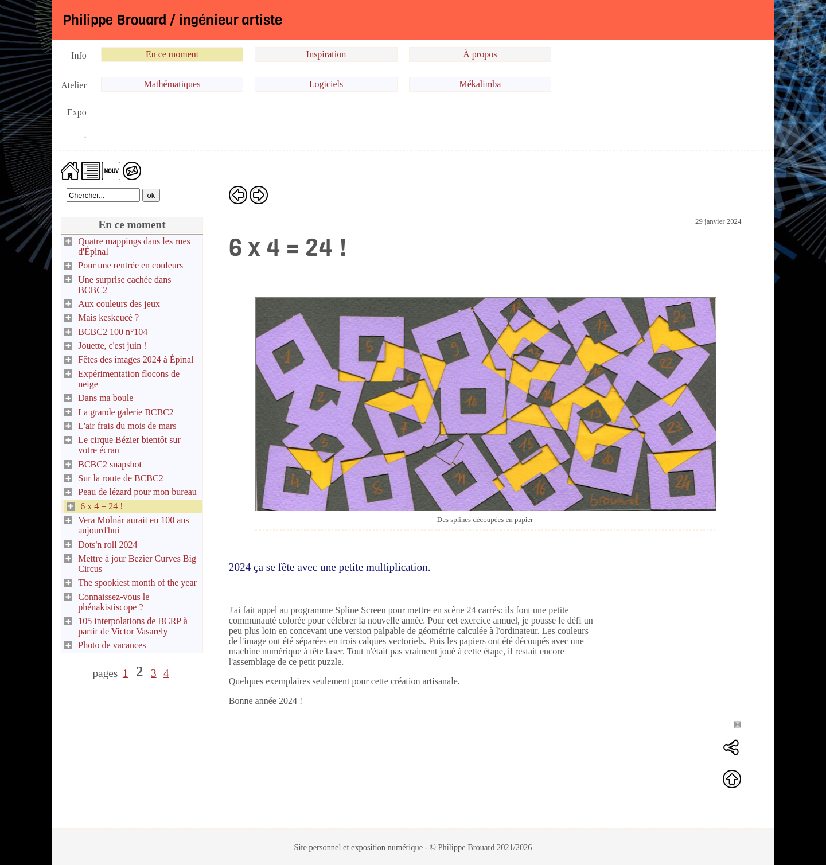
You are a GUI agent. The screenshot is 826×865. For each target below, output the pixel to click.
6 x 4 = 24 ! (101, 506)
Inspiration (326, 54)
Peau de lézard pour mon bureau (137, 492)
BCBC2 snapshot (110, 464)
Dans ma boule (105, 398)
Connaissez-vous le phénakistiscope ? (113, 602)
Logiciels (326, 84)
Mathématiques (172, 84)
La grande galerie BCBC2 (126, 412)
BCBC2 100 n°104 (112, 332)
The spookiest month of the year (137, 582)
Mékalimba (480, 84)
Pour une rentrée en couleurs (130, 265)
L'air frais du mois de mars (127, 426)
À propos (480, 54)
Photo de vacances (112, 645)
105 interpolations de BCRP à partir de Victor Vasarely (133, 626)
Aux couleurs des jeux (119, 304)
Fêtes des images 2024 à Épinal (135, 359)
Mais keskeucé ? (108, 317)
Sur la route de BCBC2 (120, 478)
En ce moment (172, 54)
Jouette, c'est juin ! (112, 345)
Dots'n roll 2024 (107, 545)
